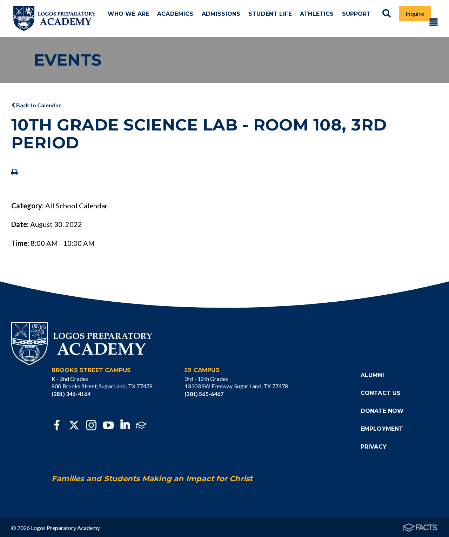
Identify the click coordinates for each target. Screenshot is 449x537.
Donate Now (382, 409)
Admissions (226, 17)
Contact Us (381, 391)
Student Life (272, 17)
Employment (382, 427)
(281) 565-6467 (204, 392)
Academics (185, 17)
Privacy (374, 445)
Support (352, 17)
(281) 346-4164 (71, 392)
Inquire (407, 18)
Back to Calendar (36, 103)
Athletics (315, 17)
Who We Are (142, 17)
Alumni (372, 373)
